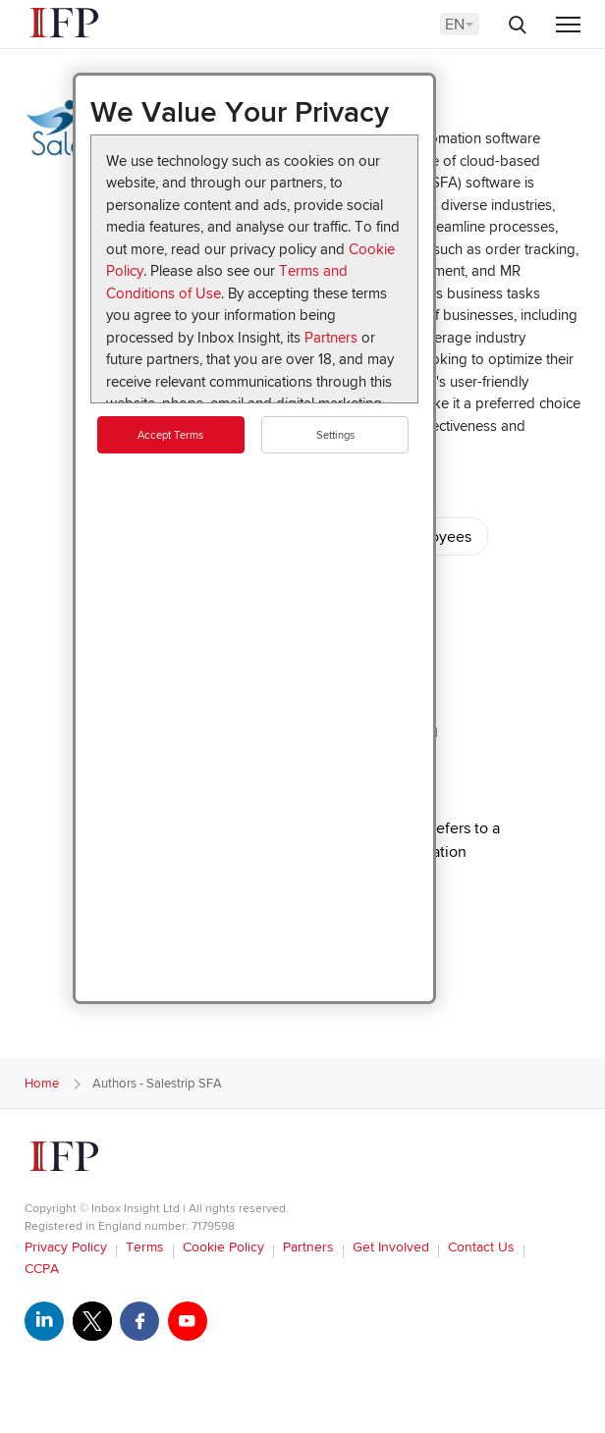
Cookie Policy (223, 1247)
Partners (331, 337)
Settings (335, 435)
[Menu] (568, 26)
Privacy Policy (66, 1247)
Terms (145, 1247)
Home (42, 1083)
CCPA (42, 1268)
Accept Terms (170, 435)
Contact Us (481, 1247)
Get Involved (391, 1247)
